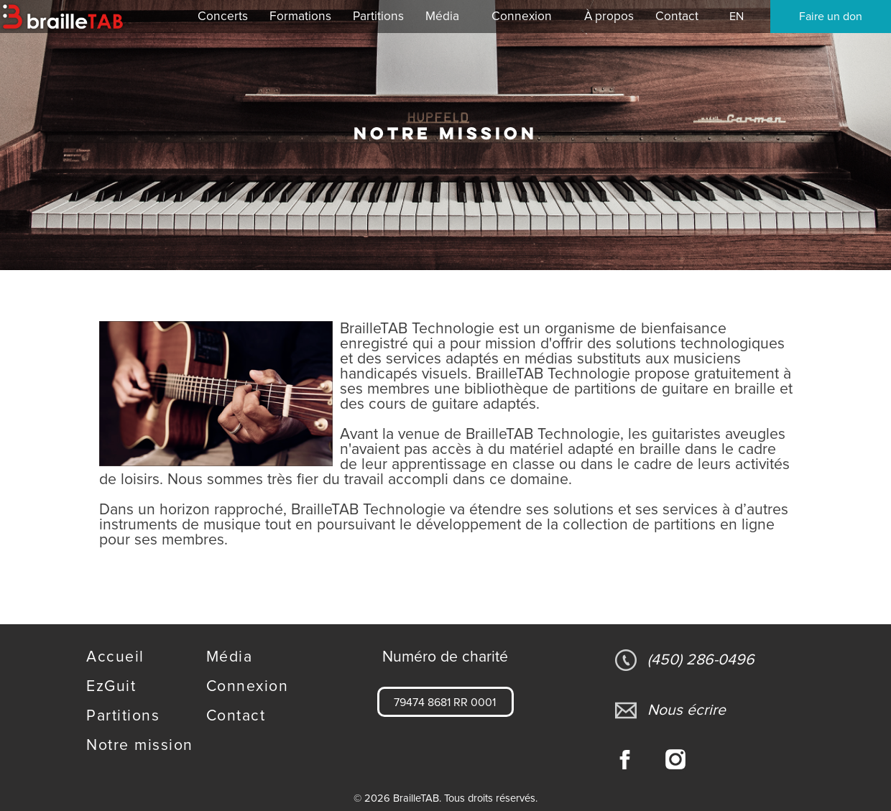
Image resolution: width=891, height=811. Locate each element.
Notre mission (139, 745)
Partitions (123, 715)
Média (229, 656)
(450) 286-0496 (684, 660)
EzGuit (111, 686)
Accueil (115, 656)
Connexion (521, 16)
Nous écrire (670, 710)
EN (736, 16)
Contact (236, 715)
